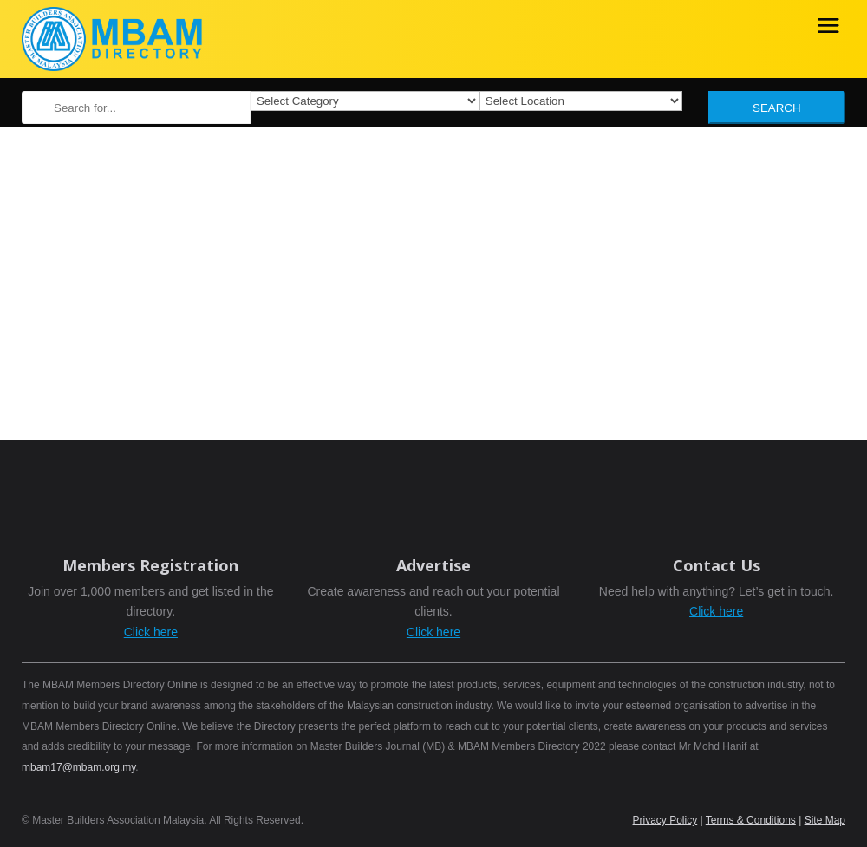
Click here (151, 632)
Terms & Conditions (751, 820)
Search (777, 107)
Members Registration (150, 565)
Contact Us (716, 565)
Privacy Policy (665, 820)
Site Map (825, 820)
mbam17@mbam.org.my (78, 767)
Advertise (433, 565)
